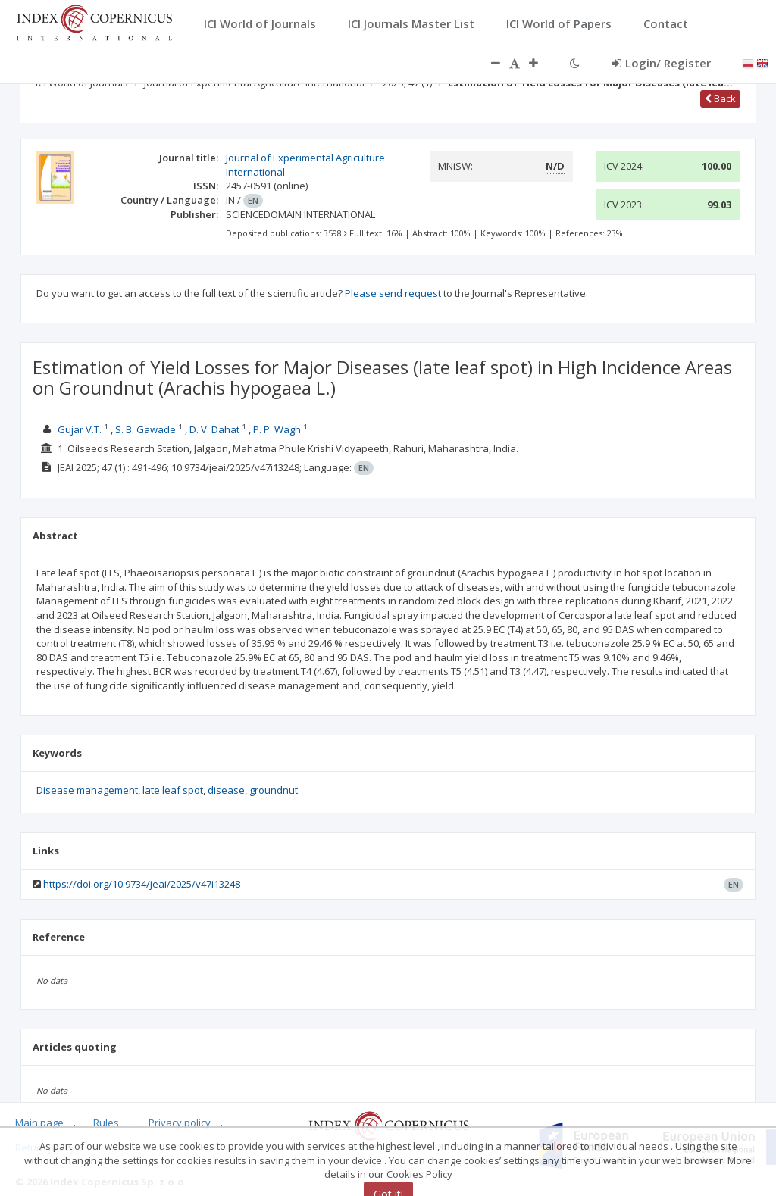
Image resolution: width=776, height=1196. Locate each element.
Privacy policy (180, 1122)
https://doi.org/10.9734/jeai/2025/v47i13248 (141, 884)
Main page (39, 1122)
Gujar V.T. (80, 429)
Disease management (87, 790)
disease (226, 790)
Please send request (393, 293)
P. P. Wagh (277, 429)
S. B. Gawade (145, 429)
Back (720, 98)
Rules (106, 1122)
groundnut (273, 790)
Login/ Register (661, 62)
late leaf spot (172, 790)
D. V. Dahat (214, 429)
